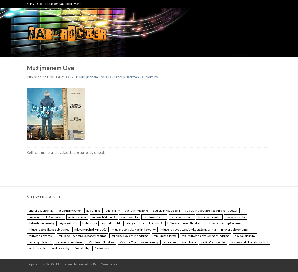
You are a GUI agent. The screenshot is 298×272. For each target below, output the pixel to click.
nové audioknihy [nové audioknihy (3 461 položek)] (245, 236)
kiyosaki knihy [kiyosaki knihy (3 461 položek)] (68, 223)
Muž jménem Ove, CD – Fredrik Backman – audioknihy (118, 77)
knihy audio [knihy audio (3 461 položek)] (89, 223)
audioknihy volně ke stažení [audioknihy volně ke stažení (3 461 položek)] (46, 217)
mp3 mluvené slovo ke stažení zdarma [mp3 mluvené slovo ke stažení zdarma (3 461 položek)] (205, 236)
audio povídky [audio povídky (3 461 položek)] (129, 217)
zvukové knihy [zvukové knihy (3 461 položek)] (60, 248)
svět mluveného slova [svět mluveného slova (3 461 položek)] (100, 242)
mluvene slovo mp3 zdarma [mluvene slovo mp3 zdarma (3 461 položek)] (224, 223)
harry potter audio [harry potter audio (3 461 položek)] (182, 217)
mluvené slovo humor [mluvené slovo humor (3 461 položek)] (235, 229)
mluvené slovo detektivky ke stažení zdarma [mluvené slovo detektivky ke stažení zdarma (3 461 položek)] (188, 229)
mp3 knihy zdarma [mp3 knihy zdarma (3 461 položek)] (165, 236)
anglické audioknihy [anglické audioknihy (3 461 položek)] (41, 210)
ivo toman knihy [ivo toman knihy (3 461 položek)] (235, 217)
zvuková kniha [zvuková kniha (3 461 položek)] (37, 248)
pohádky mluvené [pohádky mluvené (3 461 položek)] (40, 242)
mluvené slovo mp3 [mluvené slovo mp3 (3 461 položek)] (41, 236)
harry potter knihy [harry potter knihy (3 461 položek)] (209, 217)
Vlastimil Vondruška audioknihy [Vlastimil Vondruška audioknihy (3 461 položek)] (139, 242)
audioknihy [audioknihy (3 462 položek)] (113, 210)
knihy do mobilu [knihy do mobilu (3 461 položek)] (112, 223)
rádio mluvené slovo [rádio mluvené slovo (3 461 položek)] (69, 242)
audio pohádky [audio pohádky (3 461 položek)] (77, 217)
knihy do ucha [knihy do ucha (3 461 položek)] (135, 223)
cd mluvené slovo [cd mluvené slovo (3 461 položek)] (154, 217)
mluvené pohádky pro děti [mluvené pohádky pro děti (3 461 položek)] (90, 229)
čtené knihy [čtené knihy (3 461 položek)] (82, 248)
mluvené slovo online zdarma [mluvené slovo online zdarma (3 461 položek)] (130, 236)
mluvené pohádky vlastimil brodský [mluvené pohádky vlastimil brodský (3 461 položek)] (134, 229)
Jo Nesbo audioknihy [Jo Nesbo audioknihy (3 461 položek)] (41, 223)
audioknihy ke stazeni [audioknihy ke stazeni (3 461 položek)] (166, 210)
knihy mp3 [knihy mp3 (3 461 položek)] (155, 223)
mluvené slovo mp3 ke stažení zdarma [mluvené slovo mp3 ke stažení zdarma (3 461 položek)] (82, 236)
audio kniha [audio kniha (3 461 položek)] (93, 210)
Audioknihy (133, 34)
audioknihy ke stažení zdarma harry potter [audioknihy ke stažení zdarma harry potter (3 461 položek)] (211, 210)
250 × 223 (68, 77)
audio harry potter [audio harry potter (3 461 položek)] (70, 210)
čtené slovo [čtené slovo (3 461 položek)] (102, 248)
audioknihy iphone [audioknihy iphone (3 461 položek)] (136, 210)
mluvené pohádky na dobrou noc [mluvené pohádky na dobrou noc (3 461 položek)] (49, 229)
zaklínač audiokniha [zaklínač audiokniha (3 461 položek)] (213, 242)
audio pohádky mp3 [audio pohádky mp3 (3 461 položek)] (104, 217)
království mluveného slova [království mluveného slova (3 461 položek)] (184, 223)
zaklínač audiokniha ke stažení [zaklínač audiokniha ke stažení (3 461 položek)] (249, 242)
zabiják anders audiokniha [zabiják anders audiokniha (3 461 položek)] (180, 242)
